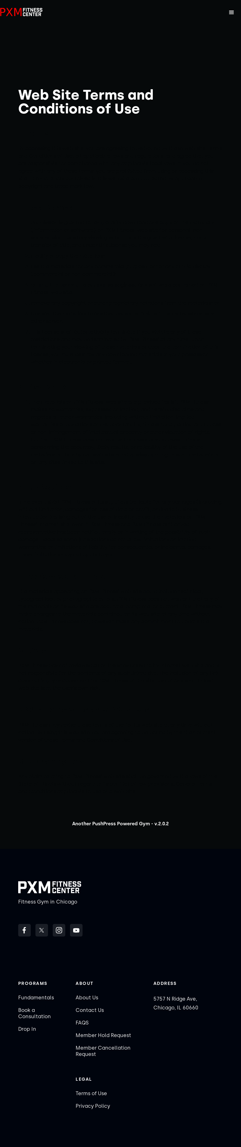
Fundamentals (36, 998)
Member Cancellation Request (103, 1051)
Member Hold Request (103, 1035)
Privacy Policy (93, 1106)
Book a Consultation (34, 1013)
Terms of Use (91, 1093)
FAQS (82, 1023)
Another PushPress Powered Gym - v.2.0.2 (120, 824)
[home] (22, 12)
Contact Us (90, 1010)
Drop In (27, 1029)
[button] (231, 12)
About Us (87, 998)
